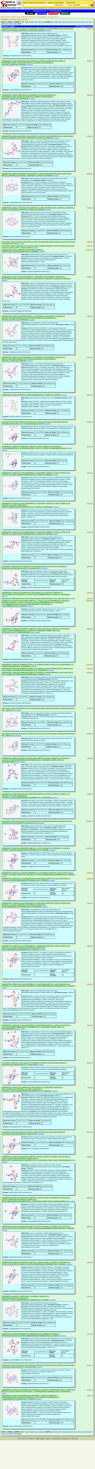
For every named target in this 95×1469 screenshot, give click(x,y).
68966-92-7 (90, 1226)
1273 (82, 22)
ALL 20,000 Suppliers (55, 11)
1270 (71, 22)
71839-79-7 (90, 1025)
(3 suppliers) (44, 568)
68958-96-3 (90, 1197)
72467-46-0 (90, 503)
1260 (32, 22)
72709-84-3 (90, 873)
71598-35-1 (90, 316)
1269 (67, 22)
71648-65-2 (90, 794)
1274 (86, 22)
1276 (3, 24)
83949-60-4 (90, 733)
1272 (79, 22)
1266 (56, 22)
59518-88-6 (90, 878)
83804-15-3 (90, 672)
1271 (75, 22)
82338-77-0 (90, 1063)
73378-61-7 (90, 246)
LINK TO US (74, 1438)
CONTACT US (65, 1438)
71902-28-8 (90, 758)
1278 (10, 24)
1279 (14, 24)
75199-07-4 (90, 28)
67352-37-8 (90, 136)
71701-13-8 (90, 532)
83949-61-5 (90, 422)
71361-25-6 (90, 473)
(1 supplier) (31, 98)
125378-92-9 (89, 848)
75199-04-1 (90, 277)
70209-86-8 (90, 208)
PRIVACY (48, 1438)
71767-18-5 (90, 1334)
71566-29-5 (90, 1156)
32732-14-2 (90, 708)
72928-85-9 (90, 95)
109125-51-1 (89, 821)
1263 (43, 22)
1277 (7, 24)
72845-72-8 (90, 1390)
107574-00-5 (89, 664)
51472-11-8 (90, 1365)
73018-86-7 (90, 903)
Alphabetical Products (40, 11)
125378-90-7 (89, 249)
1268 (63, 22)
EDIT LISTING (56, 1438)
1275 (90, 22)
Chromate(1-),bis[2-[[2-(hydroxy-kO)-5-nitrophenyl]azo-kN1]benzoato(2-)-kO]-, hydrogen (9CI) (35, 598)
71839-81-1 (90, 946)
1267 (60, 22)
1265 (52, 22)
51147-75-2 (90, 357)
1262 (39, 22)
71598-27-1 (90, 1395)
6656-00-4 (90, 1087)
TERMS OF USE (39, 1438)
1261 (36, 22)
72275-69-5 (90, 1262)
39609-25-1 (90, 628)
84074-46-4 (90, 1132)
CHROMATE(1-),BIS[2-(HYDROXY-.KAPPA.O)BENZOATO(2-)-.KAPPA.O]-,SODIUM (31, 395)
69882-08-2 (90, 173)
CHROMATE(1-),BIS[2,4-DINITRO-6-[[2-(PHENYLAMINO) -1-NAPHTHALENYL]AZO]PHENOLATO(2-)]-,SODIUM (23, 250)
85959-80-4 (90, 566)
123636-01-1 (89, 598)
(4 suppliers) (68, 1264)
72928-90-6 (90, 668)
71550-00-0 (90, 1296)
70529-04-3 (90, 984)
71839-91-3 (90, 61)
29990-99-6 (90, 242)
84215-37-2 (90, 446)
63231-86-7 (90, 395)
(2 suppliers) (47, 30)
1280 (18, 24)
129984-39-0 (89, 600)
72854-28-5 (90, 592)
